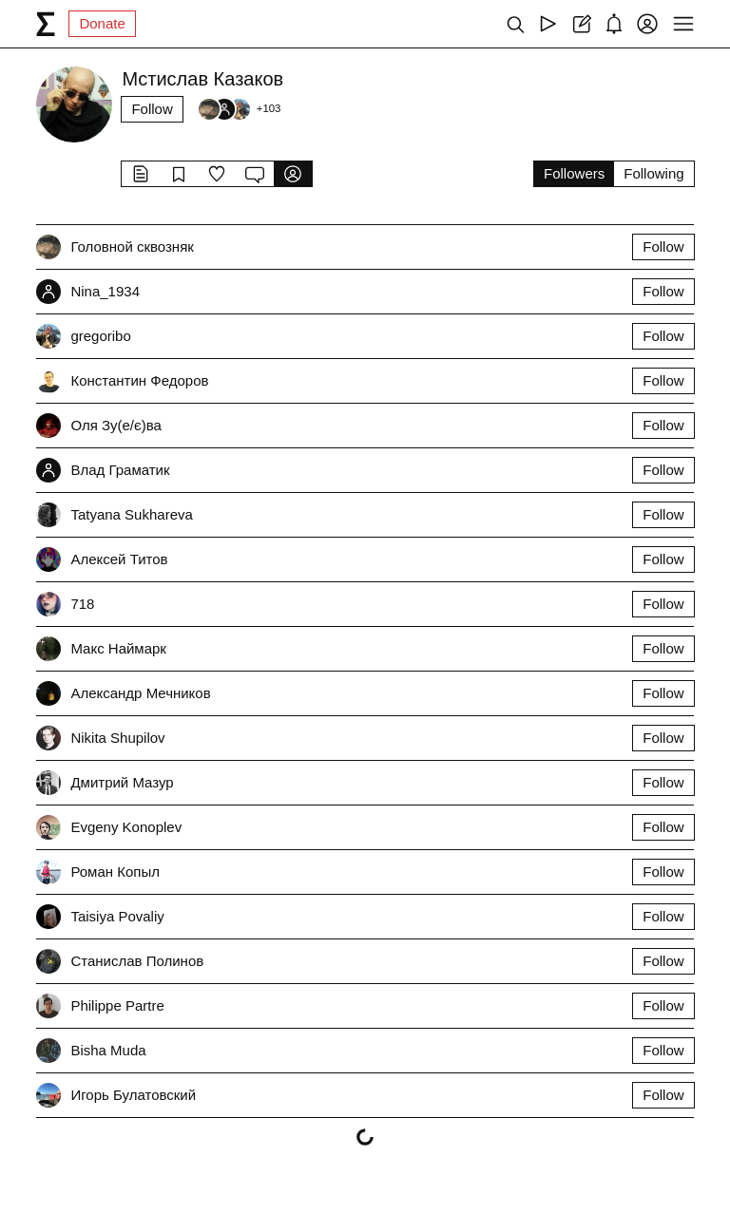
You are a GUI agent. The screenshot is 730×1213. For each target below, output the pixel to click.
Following (653, 173)
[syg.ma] (45, 23)
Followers (574, 173)
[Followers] (239, 109)
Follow (151, 109)
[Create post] (581, 23)
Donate (102, 23)
